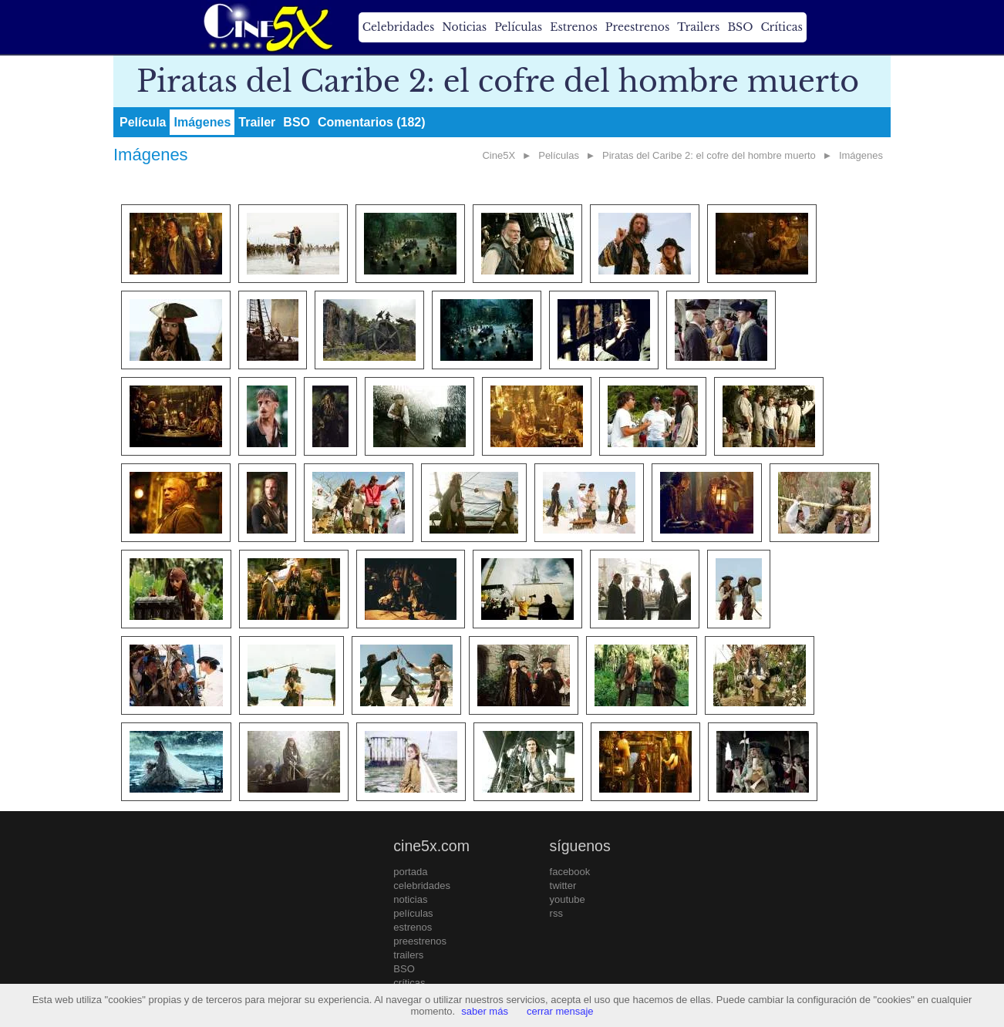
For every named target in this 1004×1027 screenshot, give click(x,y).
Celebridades (398, 27)
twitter (563, 885)
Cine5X (498, 155)
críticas (409, 982)
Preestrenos (637, 27)
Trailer (256, 122)
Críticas (781, 27)
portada (410, 871)
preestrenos (419, 941)
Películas (518, 27)
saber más (484, 1011)
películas (413, 913)
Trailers (698, 27)
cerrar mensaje (560, 1011)
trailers (408, 955)
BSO (740, 27)
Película (143, 122)
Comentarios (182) (372, 122)
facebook (570, 871)
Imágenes (202, 122)
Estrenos (574, 27)
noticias (410, 899)
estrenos (412, 927)
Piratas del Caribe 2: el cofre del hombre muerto (709, 155)
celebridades (421, 885)
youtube (567, 899)
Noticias (464, 27)
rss (556, 913)
